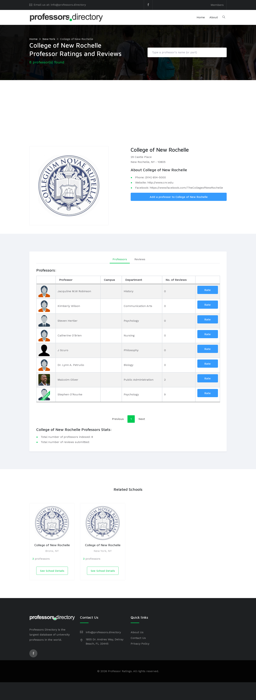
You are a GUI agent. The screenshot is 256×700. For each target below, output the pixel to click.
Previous (118, 419)
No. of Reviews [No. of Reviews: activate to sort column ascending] (176, 280)
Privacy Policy (140, 643)
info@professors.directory (103, 632)
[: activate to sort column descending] (46, 280)
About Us (137, 632)
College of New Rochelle (76, 39)
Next (141, 419)
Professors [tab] (120, 259)
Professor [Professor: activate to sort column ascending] (65, 280)
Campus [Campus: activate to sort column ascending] (109, 280)
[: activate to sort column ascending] (207, 280)
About (213, 17)
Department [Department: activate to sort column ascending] (133, 280)
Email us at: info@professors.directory (60, 4)
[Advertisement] (128, 107)
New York (48, 39)
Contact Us (138, 638)
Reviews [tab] (139, 259)
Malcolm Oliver (68, 379)
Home (201, 17)
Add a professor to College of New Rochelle (179, 196)
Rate (207, 289)
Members (217, 5)
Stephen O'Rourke (70, 394)
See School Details (52, 570)
